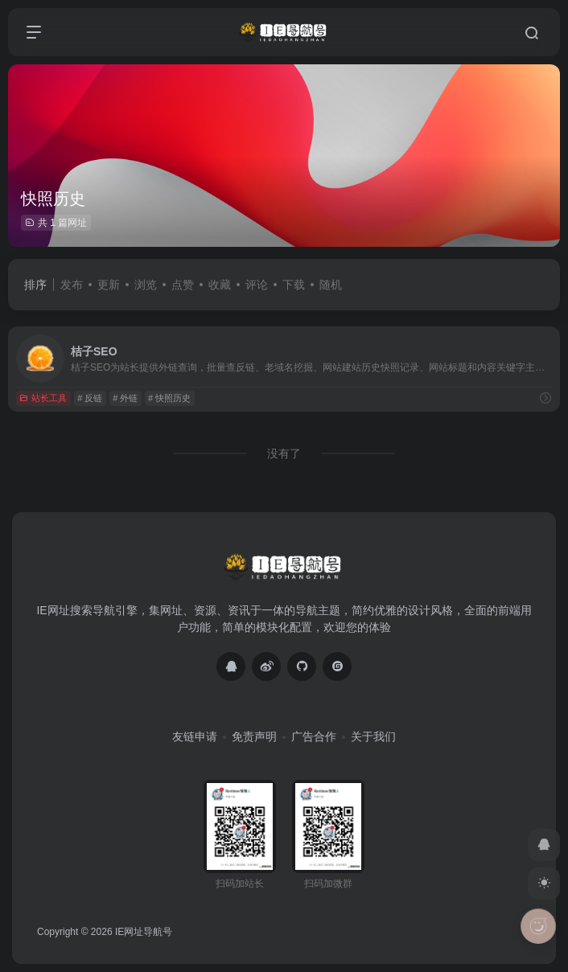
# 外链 (125, 398)
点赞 (182, 284)
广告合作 (313, 736)
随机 (330, 284)
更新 (108, 284)
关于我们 (373, 736)
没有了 (284, 453)
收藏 (219, 284)
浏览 (145, 284)
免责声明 (254, 736)
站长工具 (43, 398)
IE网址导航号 (143, 931)
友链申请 (194, 736)
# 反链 (89, 398)
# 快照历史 (169, 398)
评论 (256, 284)
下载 (293, 284)
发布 (71, 284)
